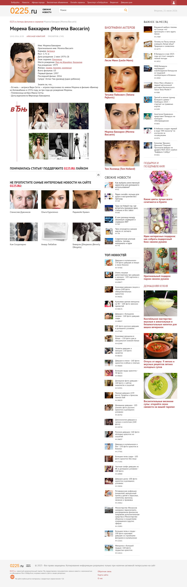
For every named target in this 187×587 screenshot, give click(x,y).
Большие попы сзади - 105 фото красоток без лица (126, 458)
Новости (25, 2)
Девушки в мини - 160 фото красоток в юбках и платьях (127, 362)
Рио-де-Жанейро (64, 62)
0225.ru (13, 571)
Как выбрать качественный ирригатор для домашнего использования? (127, 185)
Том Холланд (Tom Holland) (120, 169)
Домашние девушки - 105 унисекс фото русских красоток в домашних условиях (126, 408)
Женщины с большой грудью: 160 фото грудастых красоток (124, 548)
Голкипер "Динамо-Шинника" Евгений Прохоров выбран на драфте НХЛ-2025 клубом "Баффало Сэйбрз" (165, 147)
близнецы (57, 59)
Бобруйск (15, 2)
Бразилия (77, 62)
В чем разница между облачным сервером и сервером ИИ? (125, 219)
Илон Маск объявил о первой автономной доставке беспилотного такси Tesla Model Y (164, 86)
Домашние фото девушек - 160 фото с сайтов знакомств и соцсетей (126, 383)
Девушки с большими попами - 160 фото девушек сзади (127, 316)
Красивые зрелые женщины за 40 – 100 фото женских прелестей (127, 304)
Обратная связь (104, 571)
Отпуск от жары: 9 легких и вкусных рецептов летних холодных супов (159, 364)
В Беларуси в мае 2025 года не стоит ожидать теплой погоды (164, 56)
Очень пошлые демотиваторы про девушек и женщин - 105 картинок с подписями (127, 276)
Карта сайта (103, 575)
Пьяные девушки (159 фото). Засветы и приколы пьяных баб (126, 395)
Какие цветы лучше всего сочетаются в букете (158, 201)
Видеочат (114, 2)
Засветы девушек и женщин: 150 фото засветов (123, 350)
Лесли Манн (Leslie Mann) (119, 60)
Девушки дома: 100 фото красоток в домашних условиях (126, 481)
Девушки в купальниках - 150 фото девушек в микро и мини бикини (127, 262)
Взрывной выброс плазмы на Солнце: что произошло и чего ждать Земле (165, 30)
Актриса (51, 51)
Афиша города (38, 2)
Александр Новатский (36, 37)
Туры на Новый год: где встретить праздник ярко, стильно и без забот (126, 208)
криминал (67, 68)
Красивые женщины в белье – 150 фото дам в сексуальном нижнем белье (127, 338)
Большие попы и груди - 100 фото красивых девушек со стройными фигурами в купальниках (126, 534)
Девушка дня (126, 2)
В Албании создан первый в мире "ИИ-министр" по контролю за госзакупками (165, 132)
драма (49, 68)
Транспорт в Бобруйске (97, 2)
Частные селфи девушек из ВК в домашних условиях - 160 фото (127, 469)
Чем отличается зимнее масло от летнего (126, 230)
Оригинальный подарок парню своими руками (157, 278)
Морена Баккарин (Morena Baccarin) (119, 133)
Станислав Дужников (20, 212)
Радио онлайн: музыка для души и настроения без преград (127, 196)
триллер (57, 68)
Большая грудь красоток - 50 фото (126, 372)
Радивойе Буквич (81, 212)
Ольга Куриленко (49, 212)
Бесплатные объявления (57, 2)
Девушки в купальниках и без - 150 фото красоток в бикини (126, 446)
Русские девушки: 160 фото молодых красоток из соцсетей (127, 434)
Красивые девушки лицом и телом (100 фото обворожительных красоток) (127, 290)
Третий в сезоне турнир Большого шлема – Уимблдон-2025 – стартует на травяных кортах (164, 102)
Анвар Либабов (48, 244)
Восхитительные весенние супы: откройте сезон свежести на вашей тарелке (159, 404)
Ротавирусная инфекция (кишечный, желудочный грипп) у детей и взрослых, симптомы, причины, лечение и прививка (126, 495)
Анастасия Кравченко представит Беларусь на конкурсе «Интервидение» (164, 117)
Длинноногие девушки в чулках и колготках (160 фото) (126, 422)
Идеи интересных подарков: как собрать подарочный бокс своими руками (160, 239)
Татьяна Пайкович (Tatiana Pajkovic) (119, 96)
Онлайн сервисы (77, 2)
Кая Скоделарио (18, 244)
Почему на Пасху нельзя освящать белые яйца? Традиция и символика (164, 44)
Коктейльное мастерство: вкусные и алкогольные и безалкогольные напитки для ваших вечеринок (160, 323)
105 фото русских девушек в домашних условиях (127, 327)
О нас (100, 578)
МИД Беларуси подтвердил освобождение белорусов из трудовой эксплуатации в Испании (165, 70)
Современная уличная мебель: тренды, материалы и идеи (125, 241)
